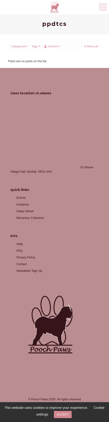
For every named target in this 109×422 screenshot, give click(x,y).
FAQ (20, 250)
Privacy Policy (26, 257)
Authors (52, 46)
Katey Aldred (25, 211)
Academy (22, 204)
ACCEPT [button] (63, 414)
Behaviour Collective (30, 218)
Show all (91, 46)
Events (21, 197)
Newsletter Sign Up (29, 270)
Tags (36, 46)
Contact (22, 264)
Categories (20, 46)
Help (20, 244)
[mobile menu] (103, 7)
